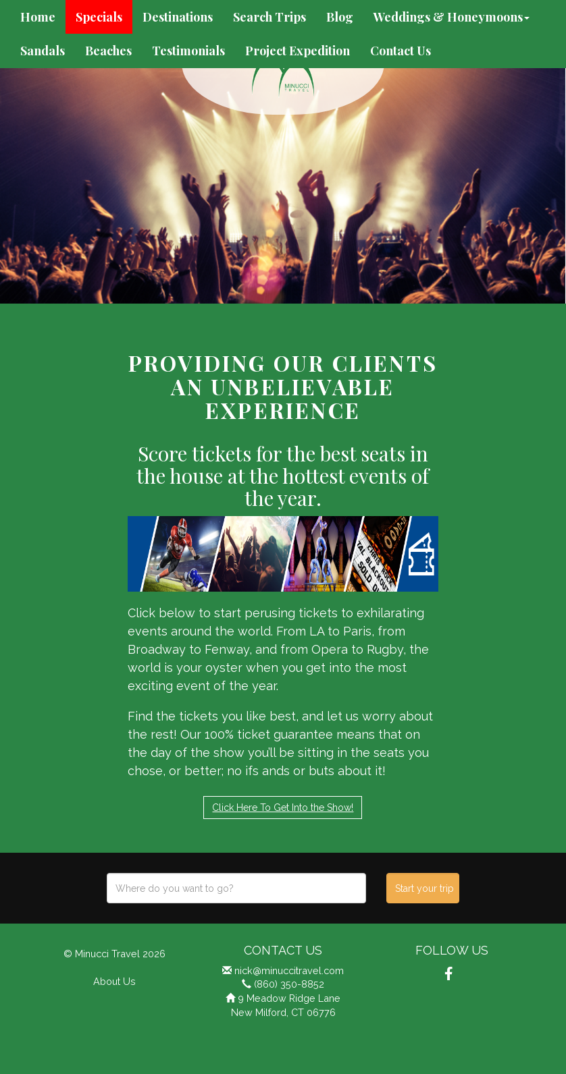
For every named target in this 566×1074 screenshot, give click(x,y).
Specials (99, 17)
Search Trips (269, 17)
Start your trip (424, 888)
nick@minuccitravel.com (289, 970)
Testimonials (188, 51)
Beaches (108, 51)
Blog (339, 17)
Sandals (42, 51)
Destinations (178, 17)
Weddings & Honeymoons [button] (452, 17)
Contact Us (400, 51)
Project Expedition (297, 51)
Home (37, 17)
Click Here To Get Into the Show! (282, 807)
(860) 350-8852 (289, 984)
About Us (114, 981)
